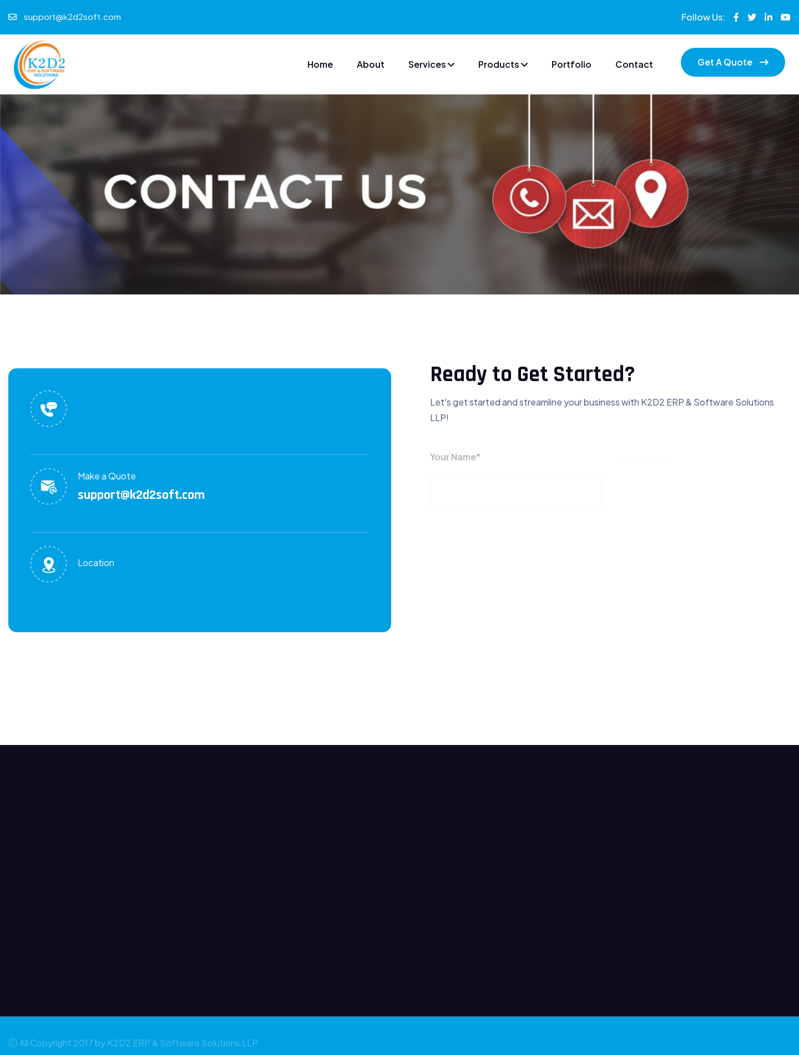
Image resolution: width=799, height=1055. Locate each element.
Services (431, 64)
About (371, 64)
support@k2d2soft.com (72, 16)
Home (320, 64)
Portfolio (571, 64)
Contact (634, 64)
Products (503, 64)
